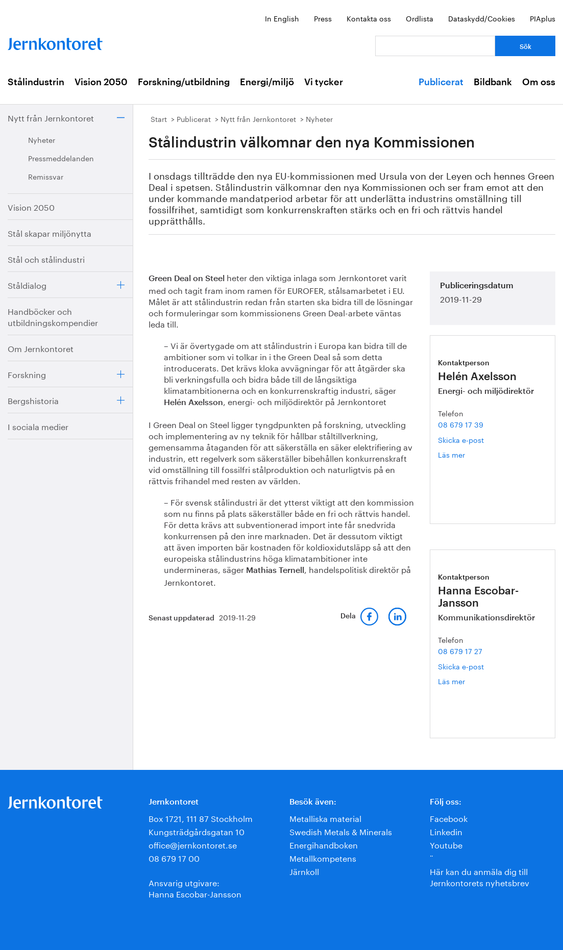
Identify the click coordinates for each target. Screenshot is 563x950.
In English (282, 17)
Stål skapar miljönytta (49, 232)
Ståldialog (27, 284)
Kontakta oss (369, 17)
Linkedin (446, 830)
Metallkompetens (322, 857)
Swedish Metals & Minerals (340, 830)
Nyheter (41, 139)
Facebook (449, 817)
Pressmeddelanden (61, 157)
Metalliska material (325, 817)
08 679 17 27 (460, 650)
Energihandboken (323, 844)
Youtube (446, 844)
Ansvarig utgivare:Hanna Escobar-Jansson (195, 887)
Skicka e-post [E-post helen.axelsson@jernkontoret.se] (461, 439)
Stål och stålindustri (46, 258)
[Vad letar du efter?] (435, 46)
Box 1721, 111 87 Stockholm (201, 817)
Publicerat (441, 82)
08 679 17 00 (174, 857)
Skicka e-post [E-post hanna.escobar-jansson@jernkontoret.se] (461, 665)
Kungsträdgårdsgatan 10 (196, 830)
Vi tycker (323, 82)
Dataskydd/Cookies (481, 17)
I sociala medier (38, 425)
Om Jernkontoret (41, 347)
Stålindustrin (36, 82)
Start (159, 118)
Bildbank (493, 82)
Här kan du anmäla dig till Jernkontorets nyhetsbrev (479, 876)
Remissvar (45, 176)
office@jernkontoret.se (193, 844)
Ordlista (419, 17)
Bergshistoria (33, 399)
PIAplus (542, 17)
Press (323, 17)
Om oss (538, 82)
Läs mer (467, 454)
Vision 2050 (101, 82)
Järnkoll (304, 870)
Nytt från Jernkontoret (51, 117)
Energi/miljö (267, 82)
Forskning (27, 373)
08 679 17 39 (460, 424)
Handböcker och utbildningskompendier (53, 316)
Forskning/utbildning (184, 82)
